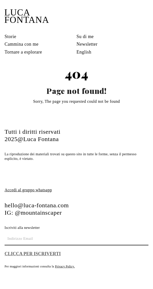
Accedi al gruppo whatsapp (28, 190)
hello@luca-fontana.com (37, 205)
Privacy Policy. (65, 266)
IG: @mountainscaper (33, 212)
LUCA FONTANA (26, 16)
